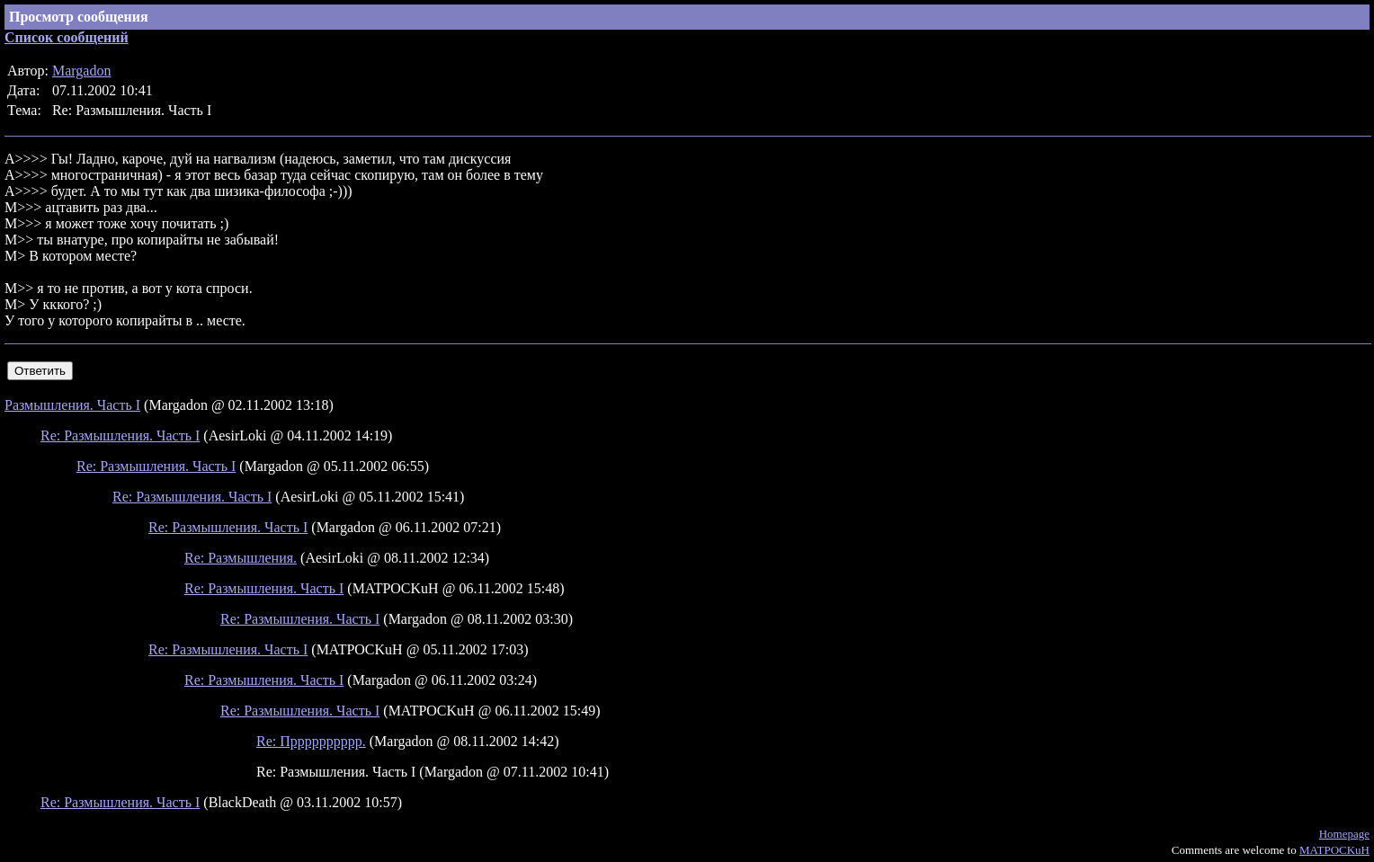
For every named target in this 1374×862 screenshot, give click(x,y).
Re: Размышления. (240, 557)
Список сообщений (66, 37)
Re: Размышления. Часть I (120, 435)
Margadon (81, 70)
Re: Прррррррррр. (311, 741)
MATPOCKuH (1334, 850)
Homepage (1344, 833)
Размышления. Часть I (72, 405)
